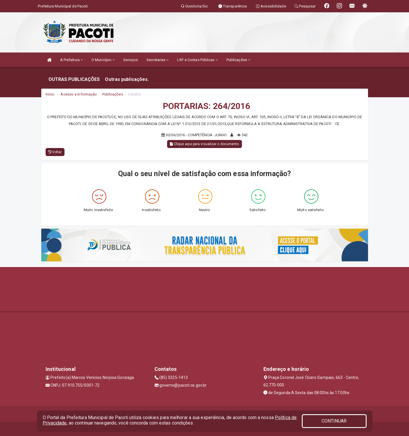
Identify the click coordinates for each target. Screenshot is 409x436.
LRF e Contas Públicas (197, 60)
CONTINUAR (334, 421)
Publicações (238, 60)
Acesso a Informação (78, 94)
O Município (103, 60)
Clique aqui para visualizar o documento (204, 144)
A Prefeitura (71, 60)
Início (50, 94)
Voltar (55, 152)
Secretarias (157, 60)
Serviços (130, 60)
